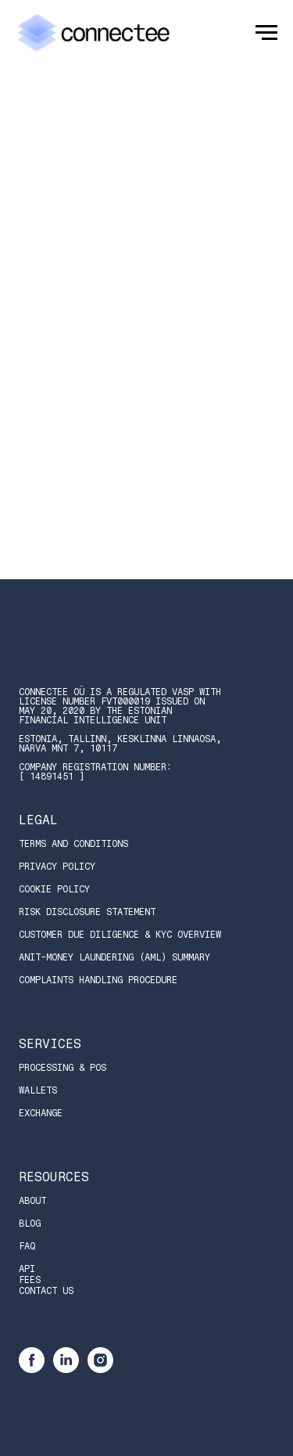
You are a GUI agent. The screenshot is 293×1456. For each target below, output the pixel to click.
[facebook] (32, 1368)
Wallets (38, 1090)
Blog (30, 1223)
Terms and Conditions (73, 843)
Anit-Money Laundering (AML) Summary (114, 957)
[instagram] (100, 1368)
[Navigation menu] (266, 33)
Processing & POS (62, 1067)
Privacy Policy (57, 866)
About (32, 1200)
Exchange (41, 1113)
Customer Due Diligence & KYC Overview (120, 934)
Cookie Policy (54, 889)
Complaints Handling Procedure (98, 980)
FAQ (27, 1246)
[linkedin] (66, 1368)
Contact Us (46, 1290)
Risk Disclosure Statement (87, 911)
